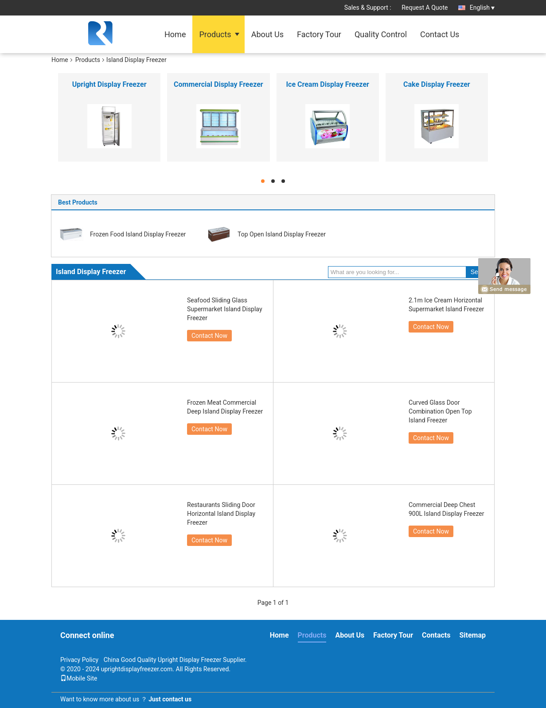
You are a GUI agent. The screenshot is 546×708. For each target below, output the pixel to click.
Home (175, 34)
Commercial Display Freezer (218, 84)
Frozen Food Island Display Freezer (138, 234)
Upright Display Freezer (109, 84)
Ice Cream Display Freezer (327, 84)
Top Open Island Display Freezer (282, 234)
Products (215, 34)
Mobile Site (79, 678)
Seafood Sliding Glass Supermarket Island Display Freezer (224, 309)
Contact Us (439, 34)
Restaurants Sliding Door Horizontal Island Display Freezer (221, 513)
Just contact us (169, 699)
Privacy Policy (79, 659)
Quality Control (381, 34)
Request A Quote (425, 7)
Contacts (436, 635)
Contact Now (209, 335)
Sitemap (472, 635)
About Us (267, 34)
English (482, 7)
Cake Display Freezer (436, 84)
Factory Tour (319, 34)
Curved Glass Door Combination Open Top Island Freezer (440, 411)
